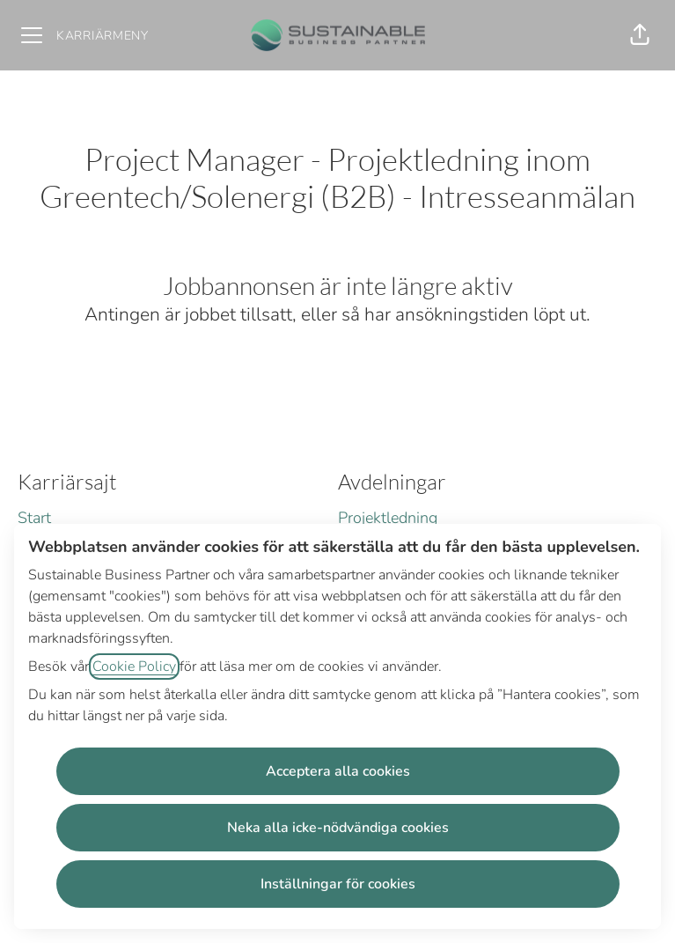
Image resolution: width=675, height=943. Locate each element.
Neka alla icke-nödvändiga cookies (338, 827)
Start (34, 517)
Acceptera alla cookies (338, 771)
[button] (639, 35)
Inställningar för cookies (337, 884)
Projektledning (387, 517)
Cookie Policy (134, 666)
